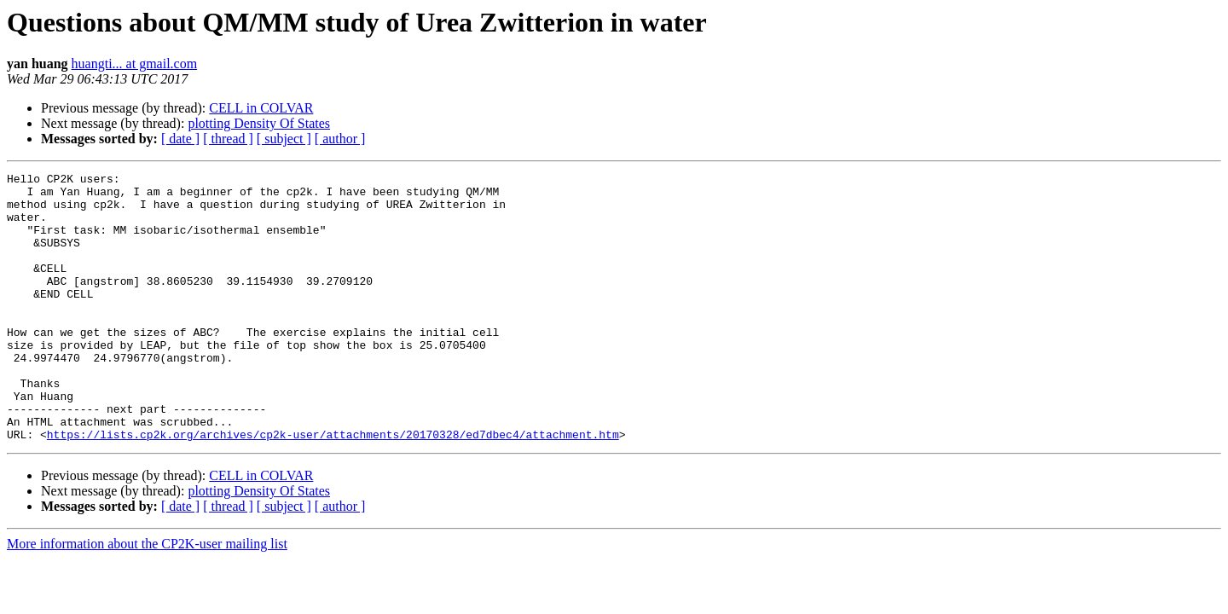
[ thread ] (228, 138)
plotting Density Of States (259, 123)
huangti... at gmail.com (135, 63)
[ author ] (340, 138)
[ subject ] (284, 138)
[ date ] (180, 138)
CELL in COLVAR (261, 108)
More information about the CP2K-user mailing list (147, 597)
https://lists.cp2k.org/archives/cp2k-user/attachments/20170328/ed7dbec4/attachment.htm (333, 487)
